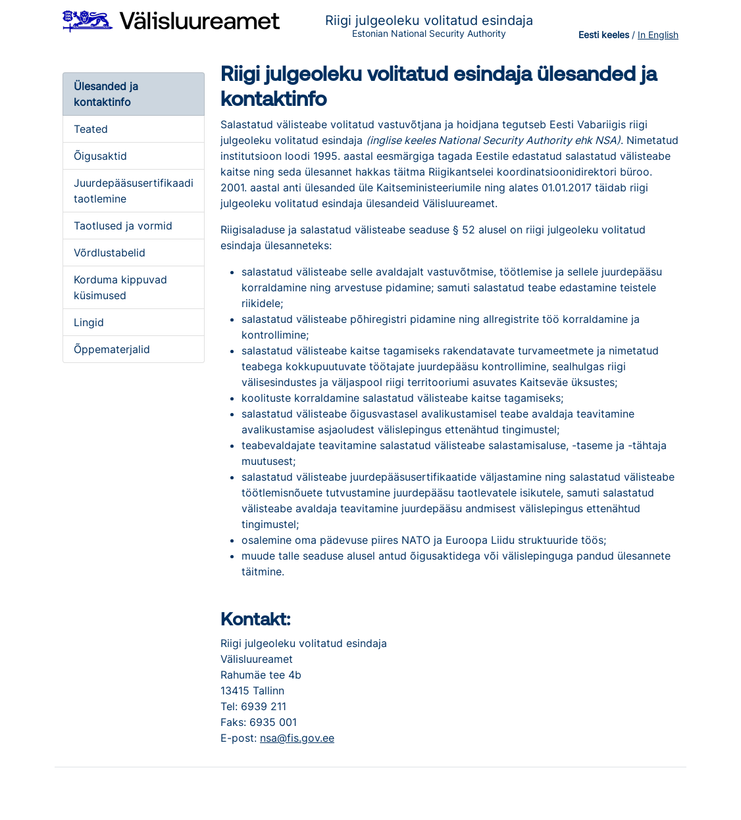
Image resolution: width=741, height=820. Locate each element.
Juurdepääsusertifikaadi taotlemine (133, 190)
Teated (91, 128)
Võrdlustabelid (109, 252)
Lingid (89, 322)
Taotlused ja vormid (123, 225)
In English (658, 34)
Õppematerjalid (112, 349)
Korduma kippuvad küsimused (120, 287)
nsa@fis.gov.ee (297, 737)
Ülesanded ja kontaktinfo (106, 94)
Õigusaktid (100, 155)
